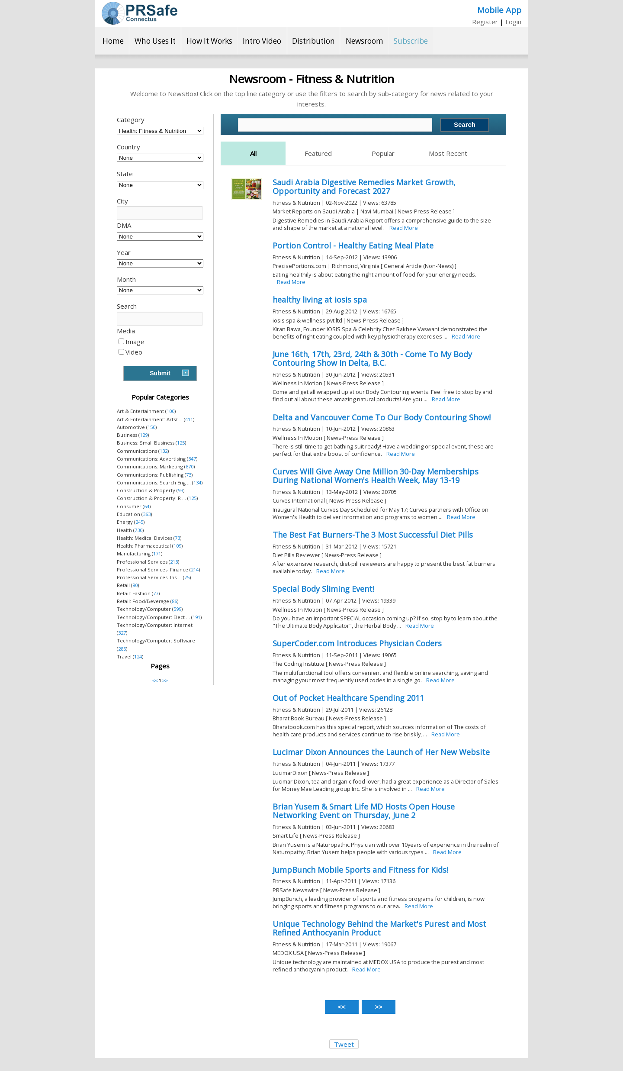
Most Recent (448, 153)
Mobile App (499, 9)
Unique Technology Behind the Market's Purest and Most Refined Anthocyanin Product (379, 928)
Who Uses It (155, 41)
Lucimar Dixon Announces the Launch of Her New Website (381, 752)
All (253, 153)
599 (177, 609)
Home (113, 41)
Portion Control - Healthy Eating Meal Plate (353, 245)
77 (155, 593)
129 (144, 435)
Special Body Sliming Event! (323, 589)
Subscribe (411, 41)
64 (146, 506)
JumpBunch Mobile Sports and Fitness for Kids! (360, 870)
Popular (383, 153)
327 (122, 632)
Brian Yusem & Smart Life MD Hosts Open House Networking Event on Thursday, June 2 (364, 810)
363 (147, 514)
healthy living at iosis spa (320, 299)
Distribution (313, 41)
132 (163, 451)
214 (195, 569)
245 (139, 522)
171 (157, 553)
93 (180, 490)
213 (174, 561)
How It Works (209, 41)
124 (138, 656)
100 (170, 411)
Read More (403, 228)
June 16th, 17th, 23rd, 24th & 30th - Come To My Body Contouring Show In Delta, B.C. (372, 358)
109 (177, 545)
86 (174, 601)
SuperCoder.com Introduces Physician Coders (357, 643)
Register (485, 21)
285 (122, 648)
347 (192, 458)
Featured (318, 153)
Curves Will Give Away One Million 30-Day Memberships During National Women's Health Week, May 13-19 (375, 475)
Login (513, 21)
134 (197, 482)
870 (189, 466)
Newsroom (364, 41)
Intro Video (262, 41)
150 (151, 427)
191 (196, 617)
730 (138, 530)
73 (188, 474)
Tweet (344, 1044)
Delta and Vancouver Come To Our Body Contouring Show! (382, 417)
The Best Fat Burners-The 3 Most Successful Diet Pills (373, 534)
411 (189, 419)
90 (135, 585)
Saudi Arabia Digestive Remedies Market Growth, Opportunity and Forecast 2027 (364, 186)
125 (181, 442)
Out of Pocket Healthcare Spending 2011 (348, 698)
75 (186, 577)
